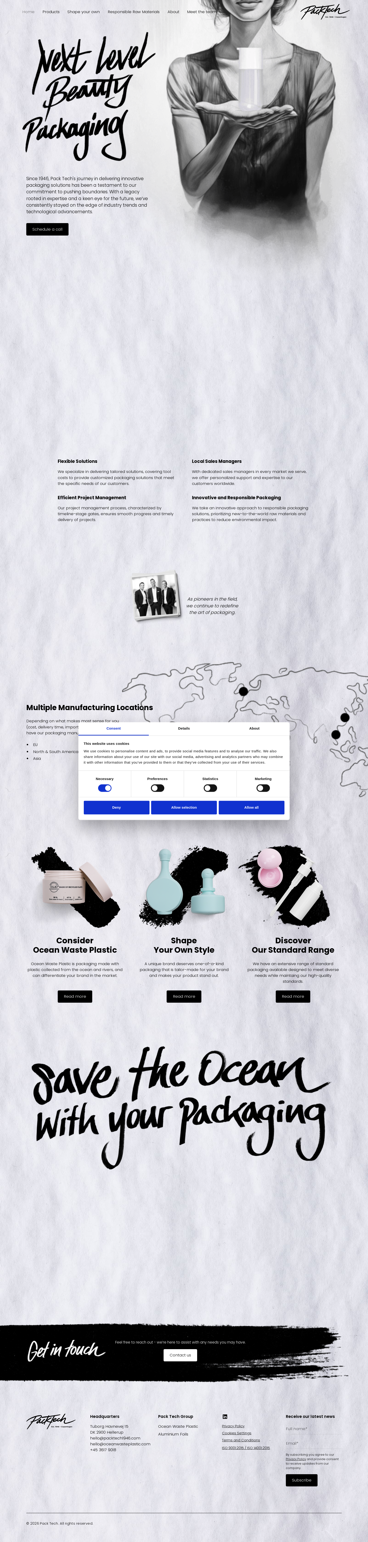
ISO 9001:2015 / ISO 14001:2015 (246, 1448)
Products (51, 12)
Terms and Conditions (241, 1440)
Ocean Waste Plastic (178, 1426)
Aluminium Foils (173, 1434)
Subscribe (301, 1480)
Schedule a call (47, 229)
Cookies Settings (236, 1433)
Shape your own (83, 12)
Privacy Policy (233, 1426)
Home (28, 12)
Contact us (180, 1355)
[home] (325, 12)
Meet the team (202, 12)
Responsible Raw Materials (134, 12)
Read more (75, 996)
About (173, 12)
